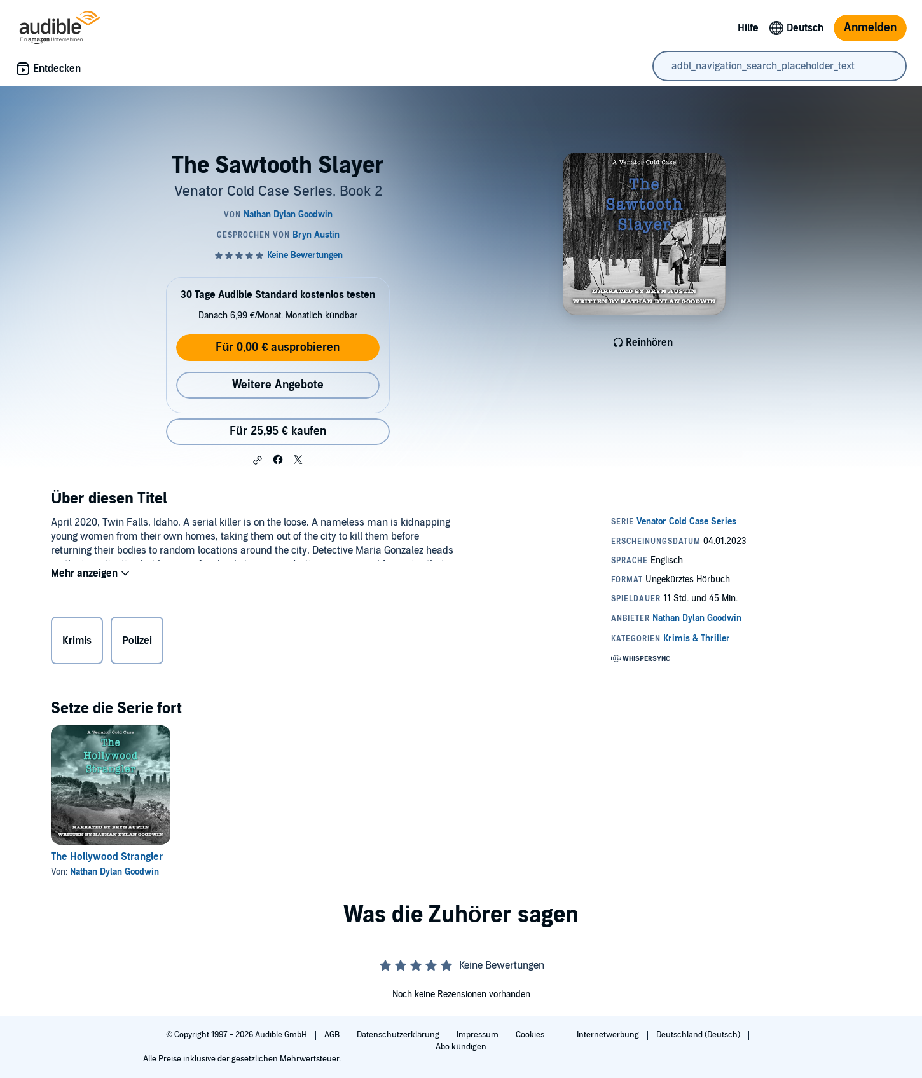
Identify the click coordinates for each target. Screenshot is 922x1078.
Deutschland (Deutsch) (699, 1035)
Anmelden (870, 27)
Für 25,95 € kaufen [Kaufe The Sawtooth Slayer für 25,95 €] (278, 431)
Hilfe (748, 28)
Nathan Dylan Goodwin (114, 871)
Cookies (531, 1035)
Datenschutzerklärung (399, 1035)
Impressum (478, 1035)
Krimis (77, 643)
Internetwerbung (609, 1035)
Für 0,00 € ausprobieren (278, 347)
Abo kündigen (461, 1047)
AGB (332, 1035)
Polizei (137, 643)
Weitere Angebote (278, 385)
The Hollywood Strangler (107, 856)
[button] (257, 460)
